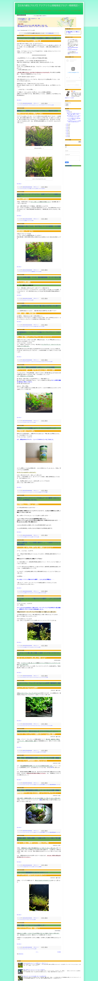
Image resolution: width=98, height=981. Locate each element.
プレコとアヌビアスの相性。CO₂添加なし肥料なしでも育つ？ (38, 38)
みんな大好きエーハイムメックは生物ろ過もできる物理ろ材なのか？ (74, 121)
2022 (67, 128)
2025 (67, 124)
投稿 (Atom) (21, 953)
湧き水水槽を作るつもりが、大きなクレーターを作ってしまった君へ (74, 116)
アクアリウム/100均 (23, 536)
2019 (67, 133)
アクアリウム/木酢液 (37, 866)
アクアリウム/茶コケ (41, 188)
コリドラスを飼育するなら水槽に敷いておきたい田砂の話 (74, 119)
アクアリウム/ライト (30, 592)
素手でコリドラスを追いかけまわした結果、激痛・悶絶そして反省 (74, 114)
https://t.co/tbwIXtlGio (71, 47)
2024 (67, 125)
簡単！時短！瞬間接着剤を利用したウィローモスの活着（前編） (38, 790)
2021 (67, 130)
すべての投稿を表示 (50, 33)
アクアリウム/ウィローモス (24, 784)
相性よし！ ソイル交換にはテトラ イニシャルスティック (36, 428)
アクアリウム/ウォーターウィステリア (26, 677)
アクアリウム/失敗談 (23, 220)
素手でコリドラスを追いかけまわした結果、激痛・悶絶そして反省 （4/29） (32, 25)
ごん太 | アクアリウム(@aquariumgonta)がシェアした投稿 (78, 84)
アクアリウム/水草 (35, 188)
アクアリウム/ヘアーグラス (24, 919)
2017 (67, 136)
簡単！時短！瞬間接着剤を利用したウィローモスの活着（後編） (38, 758)
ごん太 (74, 91)
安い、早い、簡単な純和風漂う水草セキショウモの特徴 (35, 367)
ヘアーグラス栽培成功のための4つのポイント (32, 872)
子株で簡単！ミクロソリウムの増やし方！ (31, 925)
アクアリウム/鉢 (36, 536)
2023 (67, 127)
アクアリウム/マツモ (23, 271)
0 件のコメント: (36, 103)
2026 (67, 110)
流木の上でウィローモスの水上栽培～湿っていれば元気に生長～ (35, 976)
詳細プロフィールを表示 (69, 97)
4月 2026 (69, 111)
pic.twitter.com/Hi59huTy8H (72, 49)
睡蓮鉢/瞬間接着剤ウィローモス (55, 784)
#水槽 (76, 47)
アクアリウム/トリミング (37, 677)
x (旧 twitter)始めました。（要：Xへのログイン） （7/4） (29, 18)
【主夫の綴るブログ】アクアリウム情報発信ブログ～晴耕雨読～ (48, 5)
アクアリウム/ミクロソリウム (25, 725)
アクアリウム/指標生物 (31, 271)
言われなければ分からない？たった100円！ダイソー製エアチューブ (35, 963)
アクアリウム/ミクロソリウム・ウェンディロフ (38, 725)
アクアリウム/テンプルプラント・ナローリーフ (28, 361)
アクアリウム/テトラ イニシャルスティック (27, 492)
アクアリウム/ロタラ (30, 647)
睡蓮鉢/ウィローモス (45, 784)
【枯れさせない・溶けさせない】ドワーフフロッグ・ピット (37, 731)
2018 (67, 135)
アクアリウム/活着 (32, 784)
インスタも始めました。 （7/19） (24, 19)
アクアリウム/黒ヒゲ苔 (34, 326)
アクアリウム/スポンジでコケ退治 (25, 188)
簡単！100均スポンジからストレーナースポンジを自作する (34, 969)
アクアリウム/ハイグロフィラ (25, 326)
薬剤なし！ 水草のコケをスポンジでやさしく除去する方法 (37, 111)
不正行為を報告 (68, 165)
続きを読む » (19, 100)
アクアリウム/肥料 (44, 492)
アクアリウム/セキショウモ (24, 422)
